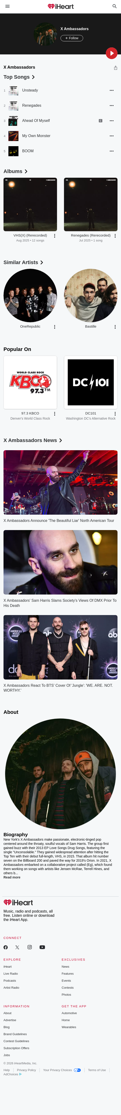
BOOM (28, 151)
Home (66, 1020)
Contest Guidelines (16, 1041)
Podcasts (10, 980)
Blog (7, 1027)
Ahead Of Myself (36, 121)
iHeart (8, 966)
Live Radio (11, 973)
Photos (66, 994)
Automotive (69, 1013)
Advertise (10, 1020)
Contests (68, 987)
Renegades (31, 105)
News (65, 966)
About (7, 1013)
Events (66, 980)
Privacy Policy (26, 1070)
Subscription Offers (16, 1048)
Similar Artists (24, 262)
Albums (16, 171)
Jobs (7, 1055)
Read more (12, 877)
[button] (111, 53)
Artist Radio (11, 987)
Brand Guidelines (15, 1034)
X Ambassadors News (33, 440)
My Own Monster (36, 136)
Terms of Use (97, 1070)
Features (68, 973)
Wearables (69, 1027)
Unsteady (30, 90)
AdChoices (12, 1074)
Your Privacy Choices (62, 1070)
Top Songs (20, 77)
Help (7, 1070)
